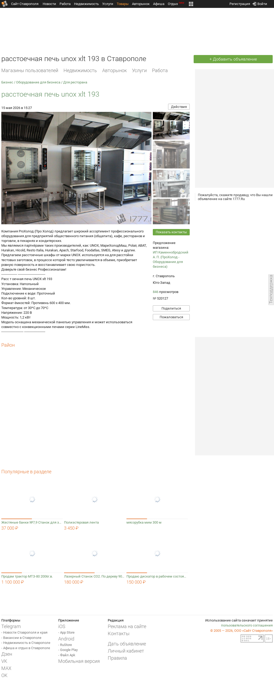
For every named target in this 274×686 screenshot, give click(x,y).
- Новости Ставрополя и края (24, 632)
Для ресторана (75, 82)
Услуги (107, 4)
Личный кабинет (126, 651)
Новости (49, 4)
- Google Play (68, 650)
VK (4, 661)
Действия (179, 107)
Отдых (176, 4)
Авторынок (141, 4)
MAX (6, 668)
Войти (260, 3)
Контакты (119, 633)
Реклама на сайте (127, 626)
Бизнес (7, 82)
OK (4, 675)
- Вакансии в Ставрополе (21, 638)
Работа (65, 4)
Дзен (6, 654)
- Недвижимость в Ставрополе (25, 643)
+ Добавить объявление (233, 59)
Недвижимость (86, 4)
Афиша (158, 4)
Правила (117, 658)
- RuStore (65, 645)
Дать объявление (127, 644)
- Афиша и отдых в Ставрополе (25, 648)
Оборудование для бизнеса (38, 82)
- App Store (66, 632)
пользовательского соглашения (247, 625)
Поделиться (171, 308)
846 (155, 292)
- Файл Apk (66, 655)
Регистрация (239, 3)
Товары (123, 4)
